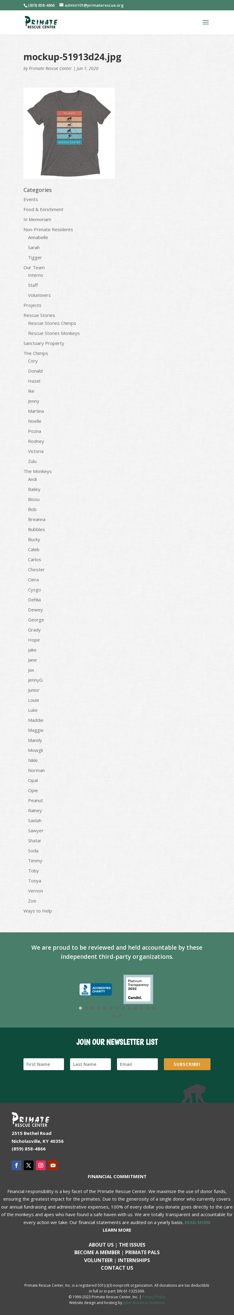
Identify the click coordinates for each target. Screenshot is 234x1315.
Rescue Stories (39, 315)
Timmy (35, 861)
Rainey (35, 810)
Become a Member (97, 1252)
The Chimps (35, 353)
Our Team (34, 267)
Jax (31, 670)
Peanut (35, 800)
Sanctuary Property (43, 343)
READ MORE (198, 1222)
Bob (32, 509)
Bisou (34, 499)
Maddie (36, 720)
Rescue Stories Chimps (52, 323)
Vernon (35, 891)
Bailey (34, 489)
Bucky (34, 539)
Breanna (36, 519)
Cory (33, 361)
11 (141, 1008)
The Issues (132, 1244)
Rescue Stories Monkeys (54, 333)
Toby (33, 871)
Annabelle (38, 237)
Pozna (34, 431)
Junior (34, 690)
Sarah (34, 247)
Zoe (32, 901)
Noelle (34, 421)
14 (113, 1015)
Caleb (34, 549)
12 (147, 1008)
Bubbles (36, 529)
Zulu (32, 461)
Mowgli (35, 750)
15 (120, 1015)
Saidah (34, 820)
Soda (33, 850)
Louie (33, 700)
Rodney (36, 441)
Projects (32, 305)
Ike (31, 391)
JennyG (35, 680)
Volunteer (98, 1260)
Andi (32, 479)
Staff (33, 285)
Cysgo (34, 589)
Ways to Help (37, 911)
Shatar (34, 840)
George (36, 620)
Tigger (35, 257)
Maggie (36, 730)
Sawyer (36, 830)
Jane (32, 660)
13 (153, 1008)
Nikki (32, 760)
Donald (35, 371)
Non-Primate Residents (48, 229)
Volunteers (39, 295)
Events (30, 199)
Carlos (34, 559)
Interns (35, 275)
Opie (33, 790)
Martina (36, 411)
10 (135, 1008)
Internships (134, 1260)
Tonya (34, 881)
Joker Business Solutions (144, 1302)
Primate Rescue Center (50, 68)
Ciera (33, 579)
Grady (34, 630)
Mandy (35, 740)
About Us (101, 1244)
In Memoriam (37, 219)
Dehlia (34, 600)
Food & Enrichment (43, 209)
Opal (33, 780)
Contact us (117, 1268)
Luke (33, 710)
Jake (32, 650)
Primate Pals (142, 1252)
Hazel (34, 381)
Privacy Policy (153, 1296)
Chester (36, 569)
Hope (34, 640)
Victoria (36, 451)
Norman (36, 770)
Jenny (33, 401)
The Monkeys (37, 471)
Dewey (35, 610)
